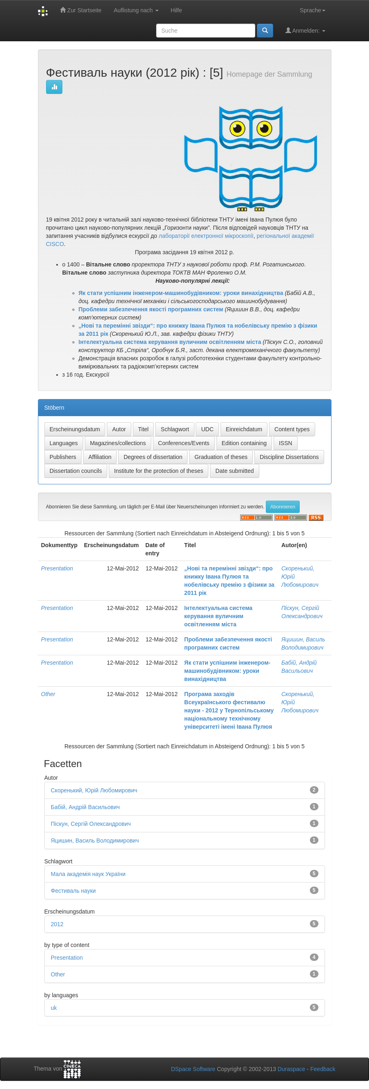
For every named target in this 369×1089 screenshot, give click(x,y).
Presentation (57, 568)
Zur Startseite (81, 10)
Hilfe (176, 10)
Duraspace (291, 1069)
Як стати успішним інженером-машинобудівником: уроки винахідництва (227, 670)
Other (48, 694)
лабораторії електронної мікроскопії (206, 236)
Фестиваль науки (73, 890)
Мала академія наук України (88, 874)
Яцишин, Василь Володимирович (95, 840)
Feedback (322, 1069)
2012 (57, 924)
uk (54, 1008)
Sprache (312, 10)
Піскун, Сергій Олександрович (91, 824)
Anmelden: (305, 30)
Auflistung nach (136, 10)
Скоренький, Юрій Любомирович (94, 790)
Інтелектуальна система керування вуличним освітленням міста (218, 616)
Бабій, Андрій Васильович (85, 807)
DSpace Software (193, 1069)
